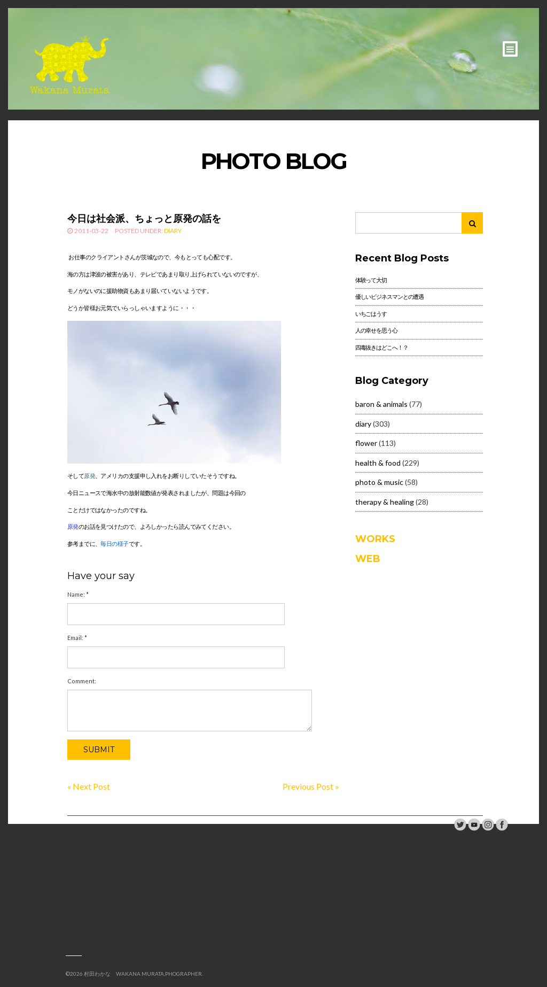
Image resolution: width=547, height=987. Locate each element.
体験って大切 (371, 279)
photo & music (379, 482)
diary (173, 231)
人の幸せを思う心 (376, 330)
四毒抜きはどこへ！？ (381, 347)
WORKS (375, 539)
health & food (378, 462)
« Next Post (88, 786)
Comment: (81, 680)
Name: (78, 594)
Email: (77, 637)
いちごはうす (371, 313)
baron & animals (381, 403)
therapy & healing (384, 501)
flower (366, 443)
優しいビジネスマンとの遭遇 (389, 296)
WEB (367, 559)
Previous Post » (311, 786)
